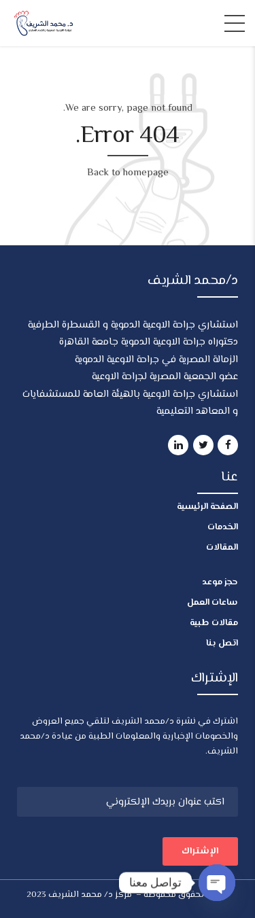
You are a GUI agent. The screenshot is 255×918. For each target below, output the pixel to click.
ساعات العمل (212, 603)
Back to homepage (128, 173)
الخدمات (222, 527)
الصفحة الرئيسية (207, 507)
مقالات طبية (214, 623)
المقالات (222, 547)
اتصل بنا (222, 643)
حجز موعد (220, 582)
